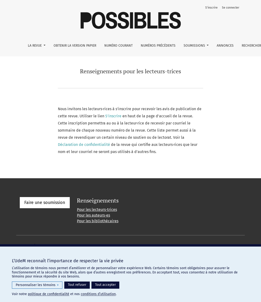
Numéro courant (118, 46)
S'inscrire (211, 7)
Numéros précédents (158, 46)
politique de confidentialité (48, 294)
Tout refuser (77, 285)
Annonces (225, 46)
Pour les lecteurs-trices (97, 209)
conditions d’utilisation (98, 294)
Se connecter (230, 7)
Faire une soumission (44, 202)
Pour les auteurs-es (93, 215)
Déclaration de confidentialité (84, 144)
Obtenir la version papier (75, 46)
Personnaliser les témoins (37, 285)
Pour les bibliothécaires (97, 221)
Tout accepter (105, 285)
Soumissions (195, 46)
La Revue (35, 46)
